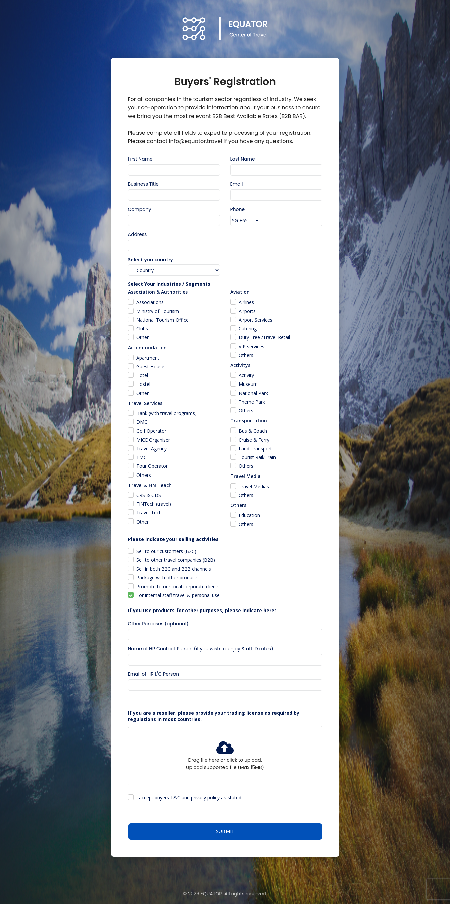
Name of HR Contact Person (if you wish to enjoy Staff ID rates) (200, 648)
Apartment (147, 358)
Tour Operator (152, 466)
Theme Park (252, 402)
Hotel (142, 375)
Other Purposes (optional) (158, 623)
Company (139, 209)
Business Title (143, 184)
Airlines (246, 302)
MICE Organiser (153, 440)
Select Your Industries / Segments (169, 284)
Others (143, 475)
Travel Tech (149, 512)
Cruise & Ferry (254, 440)
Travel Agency (151, 448)
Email (236, 184)
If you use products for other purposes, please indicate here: (202, 610)
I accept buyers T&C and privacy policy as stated (188, 797)
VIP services (251, 346)
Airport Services (255, 320)
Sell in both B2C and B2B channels (173, 569)
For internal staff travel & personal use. (178, 595)
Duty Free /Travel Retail (264, 337)
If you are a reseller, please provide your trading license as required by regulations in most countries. (213, 716)
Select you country (150, 259)
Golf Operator (151, 430)
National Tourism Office (162, 320)
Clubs (142, 328)
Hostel (143, 384)
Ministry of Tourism (157, 311)
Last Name (242, 158)
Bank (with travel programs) (166, 413)
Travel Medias (254, 486)
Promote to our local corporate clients (178, 586)
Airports (247, 311)
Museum (248, 384)
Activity (246, 375)
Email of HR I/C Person (153, 674)
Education (249, 515)
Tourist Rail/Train (257, 457)
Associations (150, 302)
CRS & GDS (148, 495)
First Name (140, 158)
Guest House (150, 366)
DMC (141, 422)
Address (137, 234)
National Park (253, 393)
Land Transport (255, 448)
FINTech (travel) (153, 504)
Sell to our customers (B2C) (166, 551)
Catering (248, 328)
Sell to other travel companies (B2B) (175, 560)
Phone (237, 209)
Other (142, 337)
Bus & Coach (253, 430)
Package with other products (167, 577)
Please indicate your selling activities (173, 539)
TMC (141, 457)
